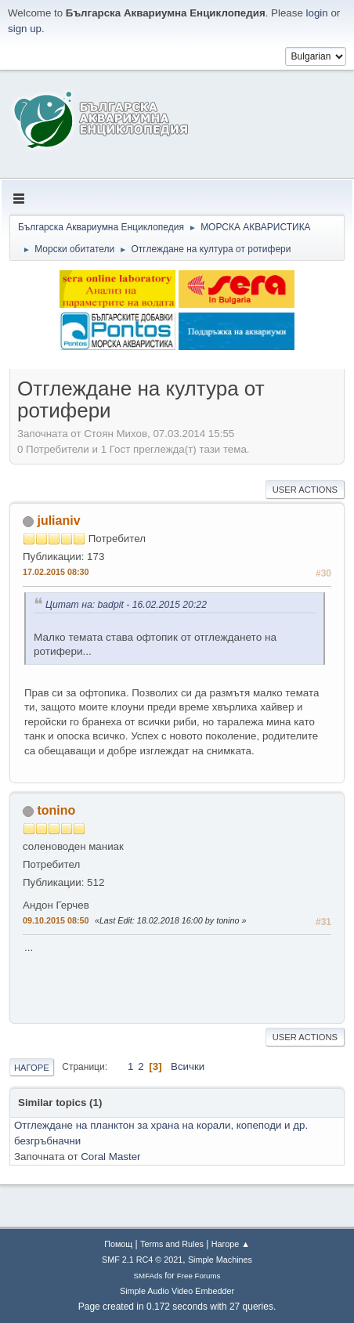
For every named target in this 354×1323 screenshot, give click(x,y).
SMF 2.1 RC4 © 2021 (142, 1259)
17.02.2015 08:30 (56, 572)
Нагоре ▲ (230, 1244)
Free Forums (199, 1275)
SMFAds (148, 1275)
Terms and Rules (172, 1244)
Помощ (118, 1244)
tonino (56, 810)
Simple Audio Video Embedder (177, 1291)
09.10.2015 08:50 (56, 920)
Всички (187, 1066)
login (317, 13)
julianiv (58, 520)
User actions (305, 489)
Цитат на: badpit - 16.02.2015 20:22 (126, 604)
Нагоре (31, 1067)
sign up (25, 28)
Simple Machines (220, 1259)
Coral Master (110, 1156)
